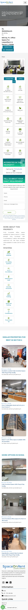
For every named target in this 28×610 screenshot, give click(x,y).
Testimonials (5, 608)
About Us (4, 603)
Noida (4, 590)
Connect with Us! (11, 607)
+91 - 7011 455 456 (7, 593)
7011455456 (18, 169)
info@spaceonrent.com (10, 595)
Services (4, 604)
